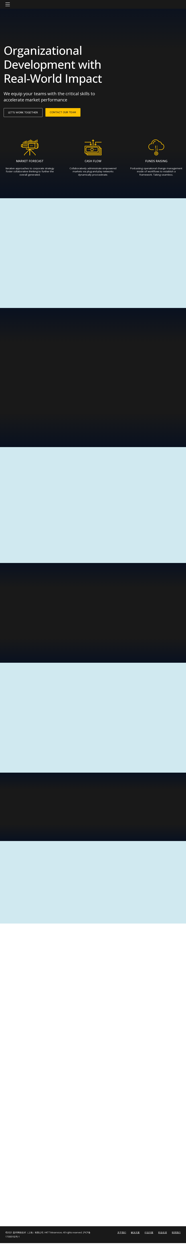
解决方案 (135, 1241)
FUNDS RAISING (156, 163)
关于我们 (121, 1241)
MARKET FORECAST (30, 163)
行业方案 (149, 1241)
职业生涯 (162, 1241)
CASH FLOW (93, 163)
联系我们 (176, 1241)
